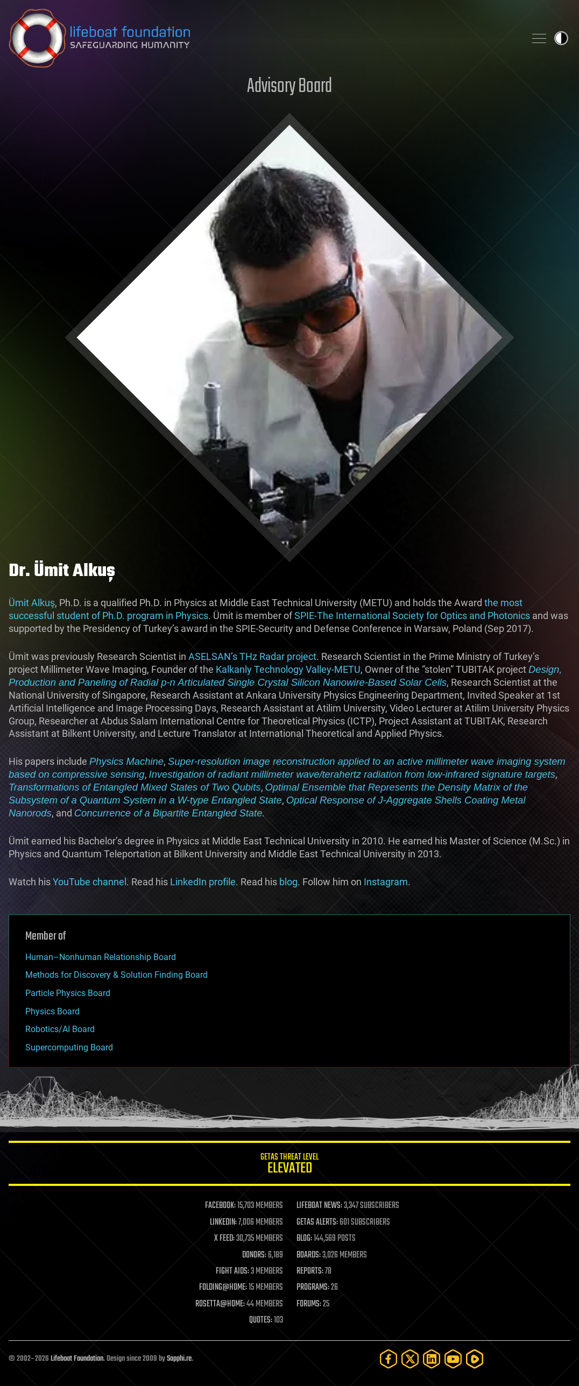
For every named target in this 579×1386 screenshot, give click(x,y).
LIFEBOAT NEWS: (319, 1206)
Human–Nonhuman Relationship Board (100, 957)
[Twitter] (410, 1358)
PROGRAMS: (312, 1288)
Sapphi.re (179, 1359)
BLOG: (304, 1239)
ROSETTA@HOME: (220, 1304)
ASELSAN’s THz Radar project (252, 656)
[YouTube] (453, 1358)
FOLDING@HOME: (223, 1288)
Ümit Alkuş (32, 602)
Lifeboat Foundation (77, 1359)
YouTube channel (89, 881)
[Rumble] (474, 1358)
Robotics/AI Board (60, 1029)
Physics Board (52, 1011)
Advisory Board (289, 87)
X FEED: (224, 1239)
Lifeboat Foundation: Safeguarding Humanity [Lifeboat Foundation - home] (263, 38)
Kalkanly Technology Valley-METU (288, 669)
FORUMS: (308, 1304)
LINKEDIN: (223, 1222)
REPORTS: (309, 1271)
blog (288, 881)
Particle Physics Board (67, 993)
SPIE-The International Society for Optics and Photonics (412, 615)
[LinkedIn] (431, 1358)
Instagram (386, 881)
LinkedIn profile (203, 881)
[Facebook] (388, 1358)
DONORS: (254, 1255)
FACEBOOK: (220, 1206)
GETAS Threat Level (289, 1165)
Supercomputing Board (69, 1047)
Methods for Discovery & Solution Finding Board (116, 975)
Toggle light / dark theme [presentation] (561, 38)
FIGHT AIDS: (232, 1271)
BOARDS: (308, 1255)
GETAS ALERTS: (317, 1222)
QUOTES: (260, 1320)
